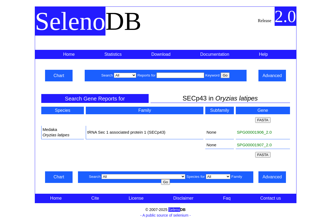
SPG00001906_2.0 (254, 132)
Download (160, 54)
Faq (227, 198)
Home (69, 54)
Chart (58, 75)
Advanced (272, 75)
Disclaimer (183, 198)
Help (263, 54)
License (136, 198)
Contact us (270, 198)
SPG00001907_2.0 (254, 145)
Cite (95, 198)
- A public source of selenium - (165, 215)
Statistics (113, 54)
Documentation (214, 54)
